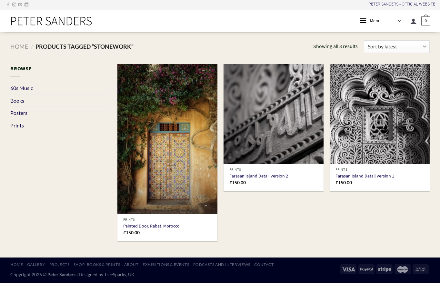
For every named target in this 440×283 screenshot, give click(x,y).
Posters (18, 113)
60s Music (21, 88)
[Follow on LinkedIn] (26, 5)
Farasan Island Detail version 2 (258, 176)
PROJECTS (59, 264)
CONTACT (264, 264)
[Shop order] (397, 46)
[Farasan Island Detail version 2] (274, 114)
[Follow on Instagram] (14, 5)
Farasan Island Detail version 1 (364, 176)
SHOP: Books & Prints (97, 264)
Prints (17, 125)
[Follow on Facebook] (8, 5)
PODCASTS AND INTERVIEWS (221, 264)
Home (19, 46)
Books (17, 100)
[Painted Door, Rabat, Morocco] (167, 139)
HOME (16, 264)
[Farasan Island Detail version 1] (380, 114)
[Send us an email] (20, 5)
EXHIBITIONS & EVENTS (166, 264)
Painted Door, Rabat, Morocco (151, 226)
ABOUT (131, 264)
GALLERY (36, 264)
